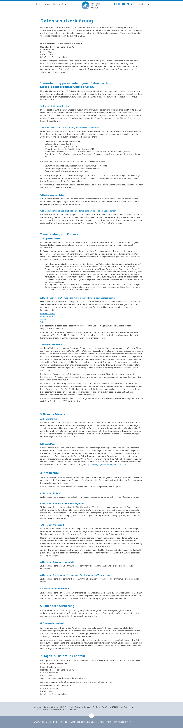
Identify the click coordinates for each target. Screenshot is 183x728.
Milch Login (144, 4)
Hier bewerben (59, 4)
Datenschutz (51, 722)
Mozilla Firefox (46, 316)
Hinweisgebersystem (122, 722)
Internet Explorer (47, 313)
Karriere (46, 4)
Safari (42, 322)
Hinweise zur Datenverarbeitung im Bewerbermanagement (85, 722)
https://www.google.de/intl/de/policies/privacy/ (106, 464)
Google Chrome (47, 319)
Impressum (39, 722)
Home (38, 4)
